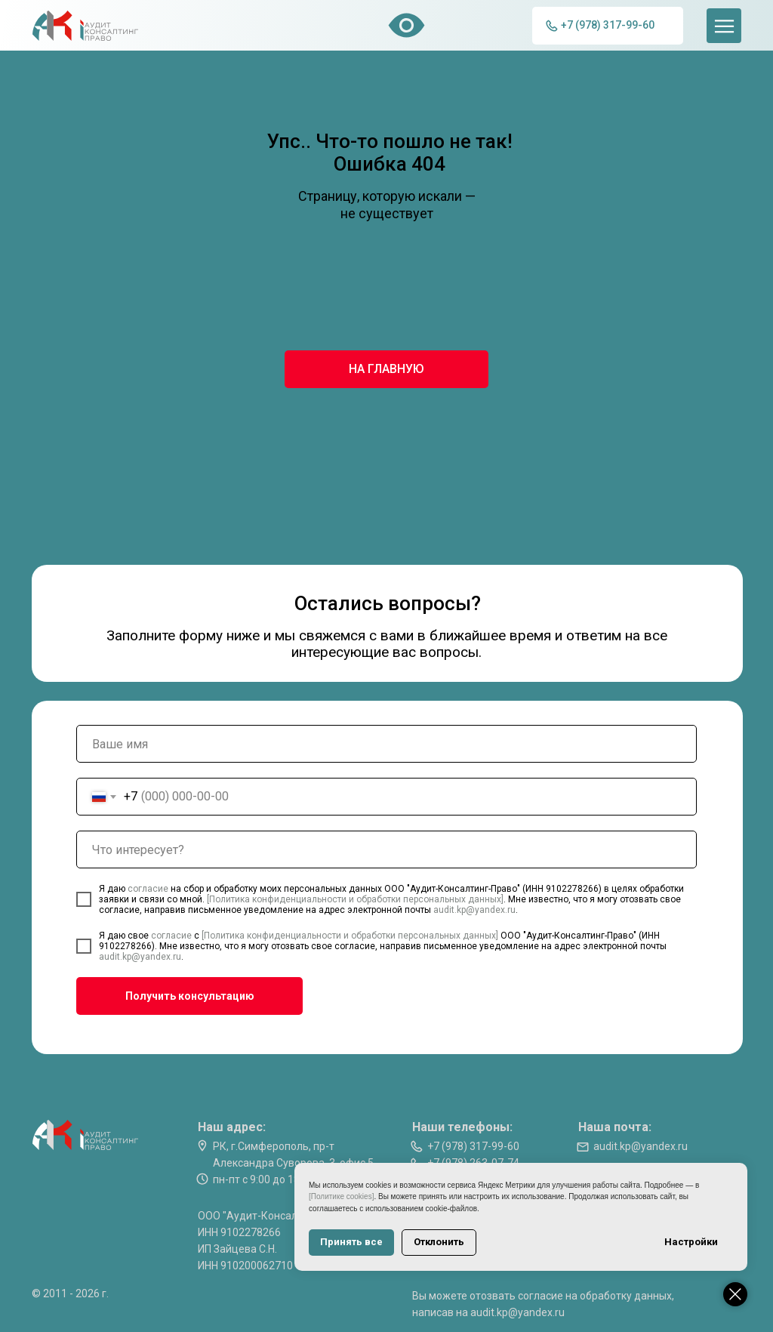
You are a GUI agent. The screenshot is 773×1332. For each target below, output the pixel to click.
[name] (386, 744)
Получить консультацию (189, 996)
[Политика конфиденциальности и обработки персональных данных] (355, 899)
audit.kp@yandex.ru (474, 910)
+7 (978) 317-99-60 (473, 1146)
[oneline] (386, 849)
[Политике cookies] (341, 1196)
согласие (149, 888)
